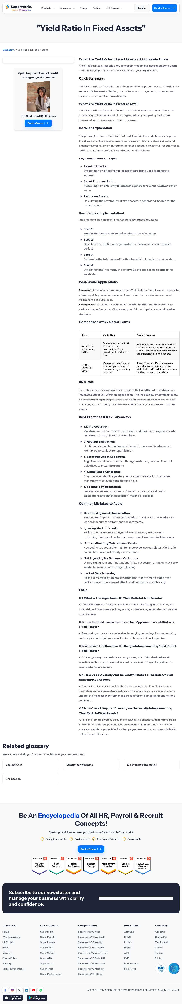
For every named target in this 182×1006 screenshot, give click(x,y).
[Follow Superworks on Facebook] (5, 990)
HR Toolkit (7, 942)
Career (159, 947)
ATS (126, 952)
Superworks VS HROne (90, 974)
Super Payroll (47, 937)
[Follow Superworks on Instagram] (12, 990)
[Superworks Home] (18, 10)
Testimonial (161, 942)
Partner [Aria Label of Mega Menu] (97, 8)
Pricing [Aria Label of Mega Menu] (83, 8)
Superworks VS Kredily (90, 942)
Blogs (5, 947)
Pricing (158, 958)
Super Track (46, 968)
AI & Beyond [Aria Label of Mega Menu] (114, 8)
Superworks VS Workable (91, 937)
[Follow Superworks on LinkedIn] (26, 990)
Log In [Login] (142, 8)
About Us (160, 931)
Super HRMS (47, 931)
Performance (131, 963)
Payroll (127, 947)
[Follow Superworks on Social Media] (41, 990)
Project (128, 942)
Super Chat (46, 947)
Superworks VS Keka (89, 931)
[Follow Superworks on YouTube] (33, 990)
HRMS (127, 937)
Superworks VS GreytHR (91, 947)
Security (6, 963)
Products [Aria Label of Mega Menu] (47, 8)
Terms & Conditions (13, 968)
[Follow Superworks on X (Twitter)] (19, 990)
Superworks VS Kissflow (91, 968)
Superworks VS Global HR (91, 958)
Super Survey (47, 952)
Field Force (130, 968)
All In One (129, 931)
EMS (126, 958)
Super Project (47, 942)
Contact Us (161, 937)
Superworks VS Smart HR (91, 963)
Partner (159, 952)
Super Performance (50, 974)
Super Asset (46, 963)
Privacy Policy (9, 958)
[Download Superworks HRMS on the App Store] (13, 998)
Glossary (8, 49)
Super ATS (46, 958)
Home (5, 931)
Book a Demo (164, 8)
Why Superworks (11, 937)
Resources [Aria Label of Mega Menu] (67, 8)
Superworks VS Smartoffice (93, 952)
